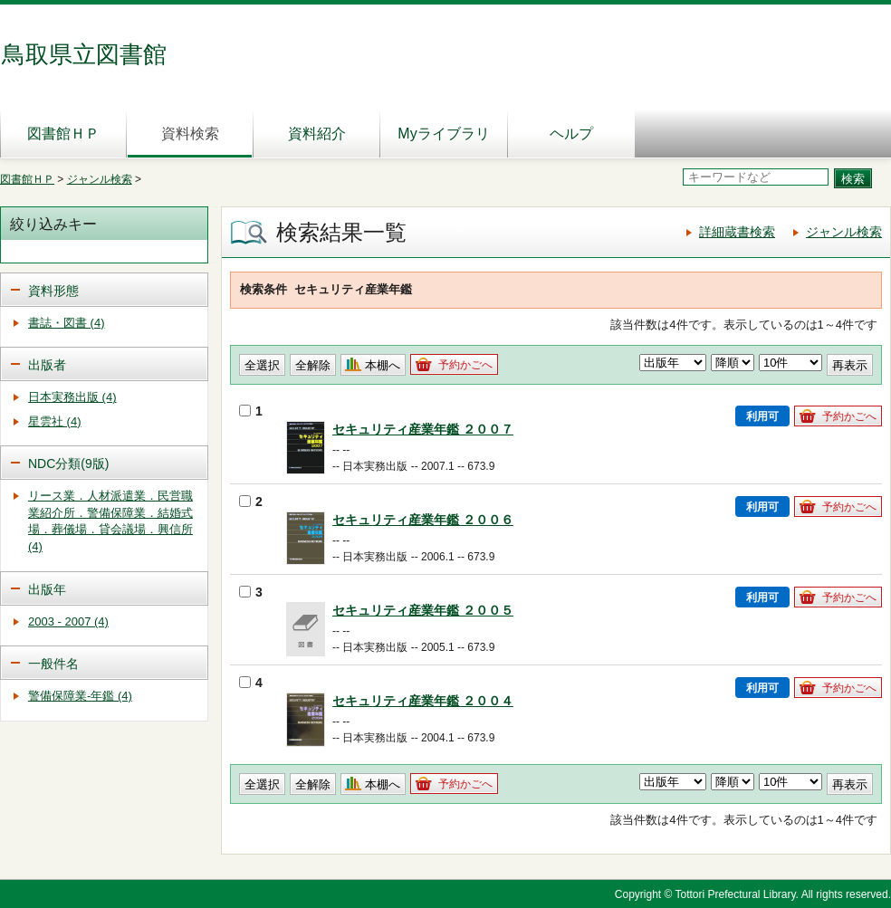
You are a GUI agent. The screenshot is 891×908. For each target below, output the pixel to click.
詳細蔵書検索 (737, 232)
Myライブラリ (443, 133)
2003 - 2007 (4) (68, 621)
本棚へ (382, 365)
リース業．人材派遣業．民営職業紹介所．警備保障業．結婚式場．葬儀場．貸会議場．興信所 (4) (110, 521)
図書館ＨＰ (63, 133)
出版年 (47, 589)
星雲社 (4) (54, 421)
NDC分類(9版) (68, 463)
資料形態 (53, 290)
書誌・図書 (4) (66, 323)
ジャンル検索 (99, 179)
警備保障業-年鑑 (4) (80, 696)
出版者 (47, 365)
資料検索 (190, 133)
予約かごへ (465, 364)
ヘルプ (571, 133)
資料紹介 (317, 133)
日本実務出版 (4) (72, 397)
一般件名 (53, 663)
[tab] (104, 289)
